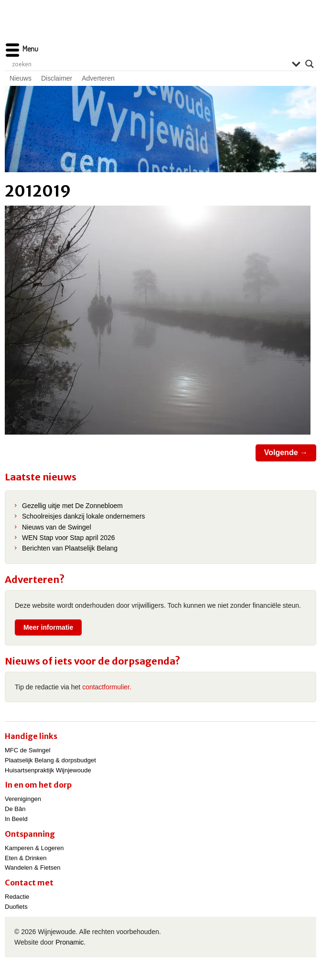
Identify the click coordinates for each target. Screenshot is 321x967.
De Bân (15, 808)
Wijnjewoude (160, 26)
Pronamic (69, 942)
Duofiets (16, 906)
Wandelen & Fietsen (33, 867)
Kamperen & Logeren (34, 848)
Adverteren (98, 78)
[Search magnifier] (309, 64)
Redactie (17, 896)
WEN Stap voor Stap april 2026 (68, 537)
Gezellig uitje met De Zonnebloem (72, 505)
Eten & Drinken (25, 858)
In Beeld (16, 818)
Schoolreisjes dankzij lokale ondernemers (83, 516)
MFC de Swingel (27, 750)
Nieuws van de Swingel (56, 527)
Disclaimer (56, 78)
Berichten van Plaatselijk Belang (70, 548)
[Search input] (149, 64)
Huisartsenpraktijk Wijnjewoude (48, 770)
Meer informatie (48, 627)
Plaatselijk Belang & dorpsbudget (50, 760)
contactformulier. (106, 687)
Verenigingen (23, 798)
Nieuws (21, 78)
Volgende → (286, 452)
